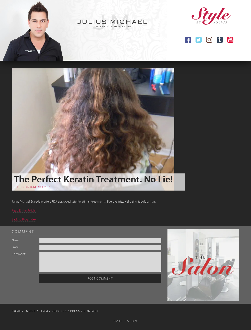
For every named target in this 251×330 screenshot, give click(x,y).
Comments (19, 254)
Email (15, 247)
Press (75, 311)
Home (17, 311)
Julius (30, 311)
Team (43, 311)
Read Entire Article (24, 210)
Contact (91, 311)
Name (16, 240)
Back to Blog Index (24, 219)
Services (59, 311)
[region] (83, 30)
